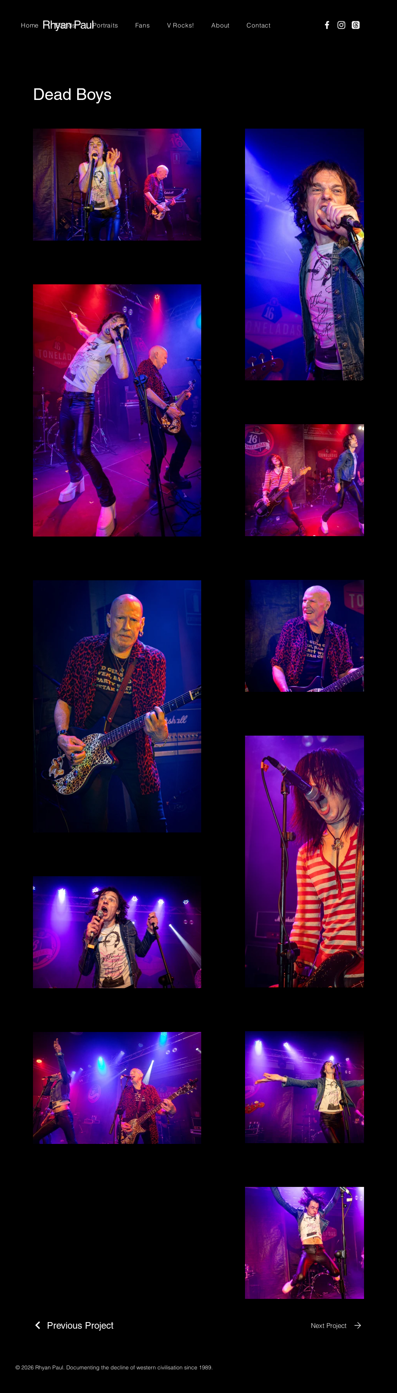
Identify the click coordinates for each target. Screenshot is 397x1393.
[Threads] (355, 25)
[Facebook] (327, 25)
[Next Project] (337, 1325)
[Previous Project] (73, 1325)
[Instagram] (341, 25)
